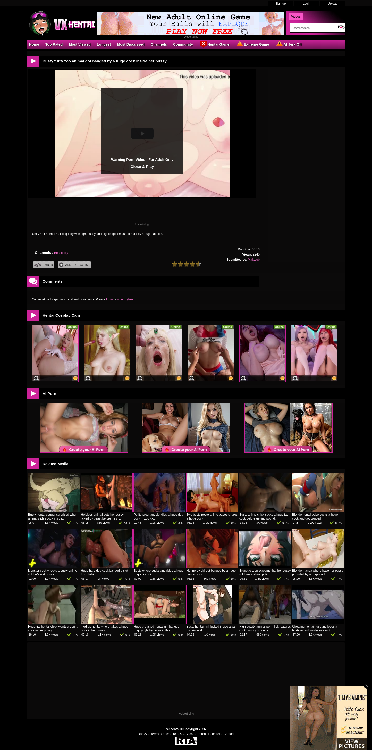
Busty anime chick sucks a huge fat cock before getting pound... (263, 516)
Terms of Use (160, 734)
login (109, 299)
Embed (43, 265)
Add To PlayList (74, 265)
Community (183, 44)
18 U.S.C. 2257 (183, 734)
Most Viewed (80, 44)
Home (34, 44)
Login (306, 3)
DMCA (142, 734)
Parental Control (209, 734)
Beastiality (61, 253)
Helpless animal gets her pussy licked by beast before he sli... (102, 516)
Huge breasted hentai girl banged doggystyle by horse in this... (156, 628)
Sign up (280, 3)
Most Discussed (131, 44)
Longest (104, 44)
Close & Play (142, 166)
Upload (332, 3)
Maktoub (254, 259)
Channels (159, 44)
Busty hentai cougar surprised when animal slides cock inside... (52, 516)
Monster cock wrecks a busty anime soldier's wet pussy (52, 572)
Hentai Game (214, 44)
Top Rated (54, 44)
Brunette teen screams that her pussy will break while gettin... (265, 572)
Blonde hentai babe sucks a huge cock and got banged (315, 516)
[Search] (312, 28)
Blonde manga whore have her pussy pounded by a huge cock (317, 572)
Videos (295, 16)
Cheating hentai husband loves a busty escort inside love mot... (314, 628)
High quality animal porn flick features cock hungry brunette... (265, 628)
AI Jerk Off (288, 44)
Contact (229, 734)
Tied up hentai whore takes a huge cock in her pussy (104, 628)
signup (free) (125, 299)
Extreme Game (252, 44)
